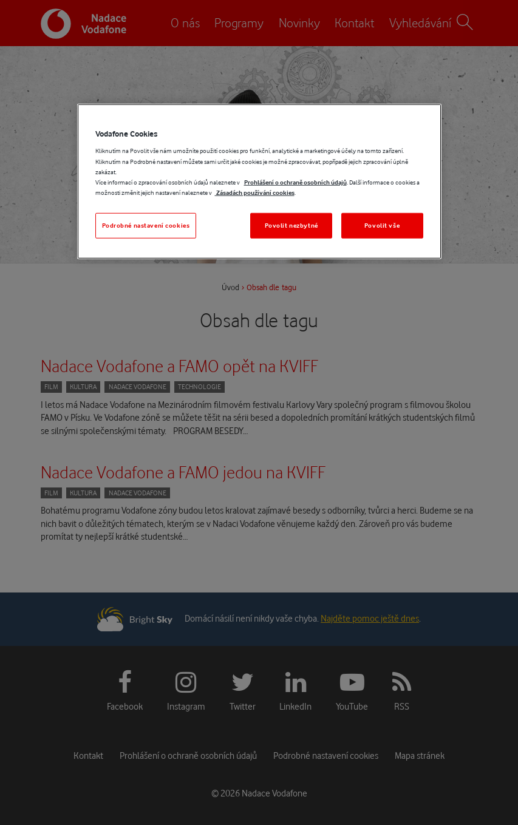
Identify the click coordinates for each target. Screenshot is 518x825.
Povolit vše (382, 225)
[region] (259, 181)
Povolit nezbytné (291, 225)
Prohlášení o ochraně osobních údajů (295, 182)
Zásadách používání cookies (255, 192)
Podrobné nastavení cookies (146, 225)
